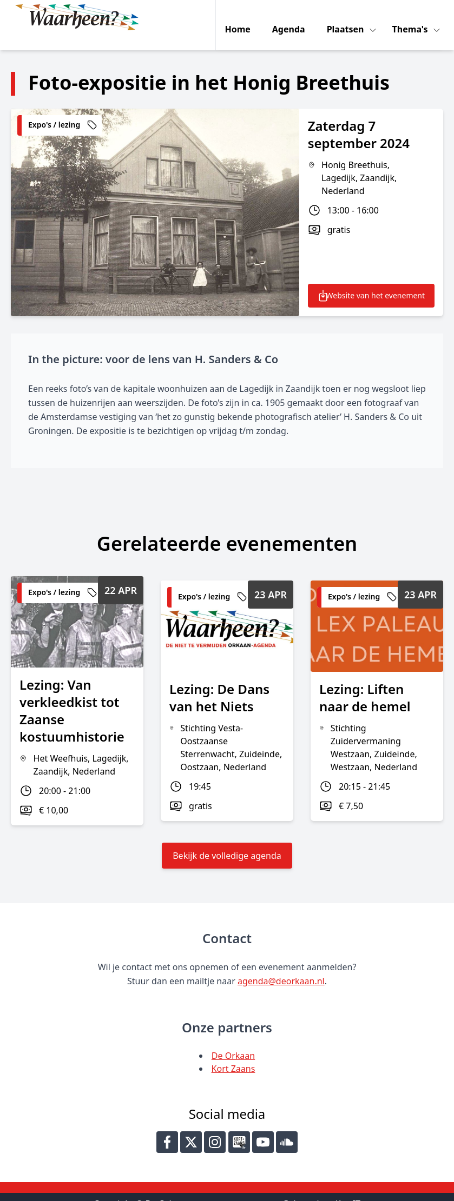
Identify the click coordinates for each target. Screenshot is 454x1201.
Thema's (413, 17)
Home (240, 17)
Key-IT (347, 1188)
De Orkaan (233, 1040)
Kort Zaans (233, 1053)
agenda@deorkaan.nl (281, 965)
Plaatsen (349, 17)
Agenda (290, 17)
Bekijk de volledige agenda (227, 840)
